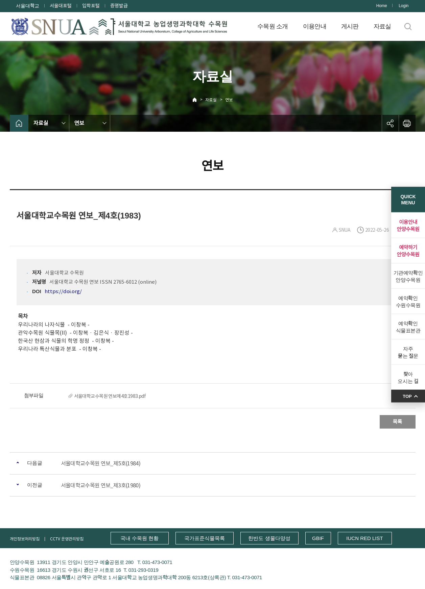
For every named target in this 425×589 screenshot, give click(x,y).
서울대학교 (27, 5)
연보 (229, 99)
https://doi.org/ (63, 291)
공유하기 (390, 123)
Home (381, 5)
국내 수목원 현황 (139, 538)
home (19, 123)
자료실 (382, 26)
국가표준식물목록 (204, 538)
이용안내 (314, 26)
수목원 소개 (272, 26)
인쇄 (407, 123)
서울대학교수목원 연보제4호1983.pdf (110, 396)
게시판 (350, 26)
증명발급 (119, 6)
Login (403, 5)
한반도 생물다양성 (269, 538)
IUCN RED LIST (364, 538)
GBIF (318, 538)
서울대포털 (61, 6)
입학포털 (91, 6)
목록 (397, 422)
